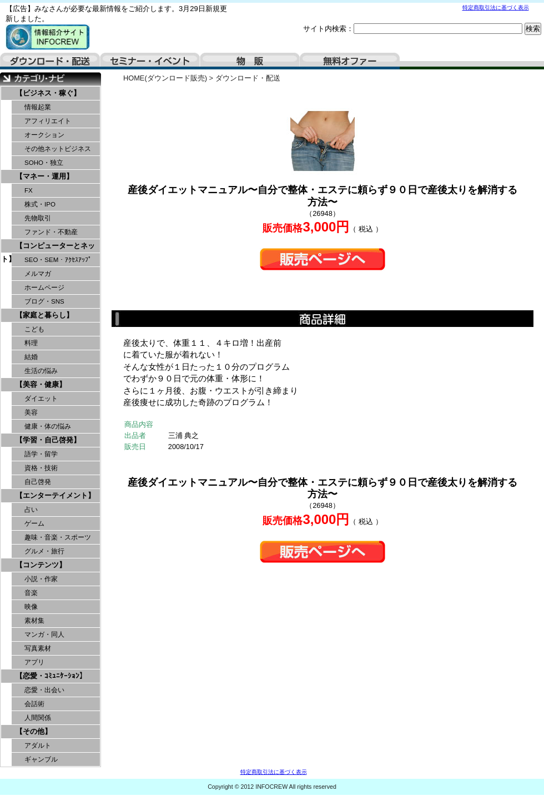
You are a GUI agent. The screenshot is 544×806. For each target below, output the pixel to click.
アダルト (37, 745)
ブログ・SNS (44, 301)
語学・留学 (41, 454)
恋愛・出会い (44, 690)
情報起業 (37, 107)
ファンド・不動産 (51, 232)
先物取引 (37, 218)
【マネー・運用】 (44, 176)
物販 (250, 61)
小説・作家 (41, 579)
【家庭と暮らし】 (44, 315)
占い (31, 509)
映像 (31, 606)
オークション (44, 135)
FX (28, 190)
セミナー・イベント (150, 61)
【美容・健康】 (41, 384)
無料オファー (350, 61)
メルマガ (37, 273)
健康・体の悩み (47, 426)
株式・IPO (40, 204)
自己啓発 (37, 481)
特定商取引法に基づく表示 (495, 7)
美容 (31, 412)
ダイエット (41, 398)
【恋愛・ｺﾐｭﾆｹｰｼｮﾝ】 (51, 676)
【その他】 (34, 731)
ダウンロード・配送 (50, 61)
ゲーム (34, 523)
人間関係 (37, 717)
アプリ (34, 662)
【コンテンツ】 (41, 565)
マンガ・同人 (44, 634)
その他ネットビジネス (57, 148)
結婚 (31, 357)
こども (34, 329)
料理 (31, 343)
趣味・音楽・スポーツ (57, 537)
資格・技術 (41, 468)
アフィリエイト (47, 121)
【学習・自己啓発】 (48, 440)
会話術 (34, 704)
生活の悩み (41, 370)
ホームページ (44, 287)
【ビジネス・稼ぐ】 (48, 93)
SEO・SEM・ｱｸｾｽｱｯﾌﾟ (58, 259)
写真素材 (37, 648)
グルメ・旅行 (44, 551)
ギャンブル (41, 759)
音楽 (31, 593)
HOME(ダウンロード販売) (165, 78)
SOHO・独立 (43, 162)
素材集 (34, 620)
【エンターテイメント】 (55, 495)
